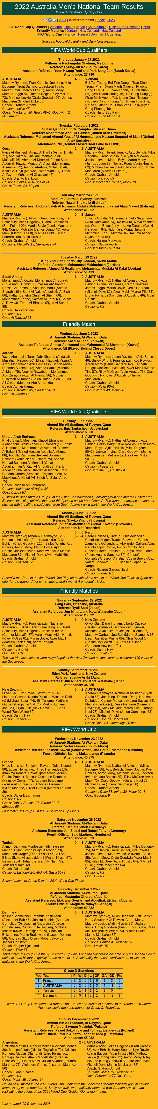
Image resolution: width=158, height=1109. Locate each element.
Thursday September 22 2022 (79, 600)
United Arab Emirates (124, 27)
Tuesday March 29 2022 (79, 257)
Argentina (114, 34)
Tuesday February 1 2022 (79, 125)
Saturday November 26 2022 (79, 819)
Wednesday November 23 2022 (79, 739)
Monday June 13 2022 (79, 513)
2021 (62, 20)
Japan (80, 27)
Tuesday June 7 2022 (79, 421)
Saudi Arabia (97, 27)
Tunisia (83, 34)
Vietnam (56, 27)
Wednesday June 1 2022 (79, 333)
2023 (111, 20)
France (70, 34)
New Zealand (89, 30)
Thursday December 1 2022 (79, 889)
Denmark (97, 34)
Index (101, 20)
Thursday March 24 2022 (79, 195)
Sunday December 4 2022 (79, 1019)
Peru (146, 27)
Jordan (72, 30)
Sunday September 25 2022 (79, 670)
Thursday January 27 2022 (79, 59)
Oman (68, 27)
